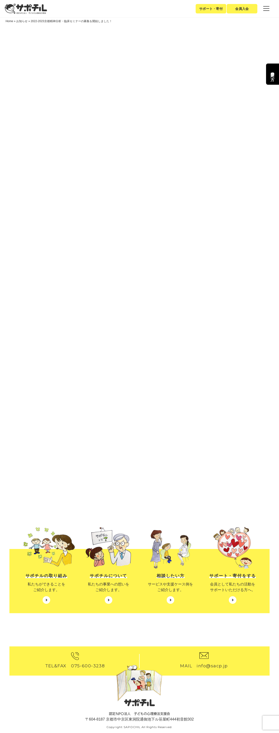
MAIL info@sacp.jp (204, 666)
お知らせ (22, 21)
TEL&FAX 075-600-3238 (75, 666)
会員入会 (242, 9)
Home (9, 21)
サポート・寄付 (211, 9)
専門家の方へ (273, 74)
